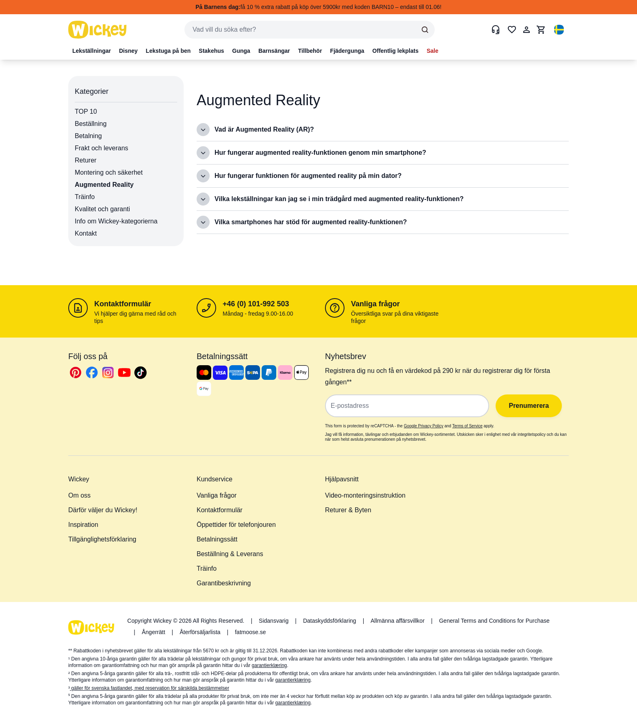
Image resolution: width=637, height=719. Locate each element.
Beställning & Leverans (230, 553)
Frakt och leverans (101, 148)
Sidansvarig (273, 620)
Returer (85, 160)
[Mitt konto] (526, 29)
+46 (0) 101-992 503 (256, 304)
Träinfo (85, 196)
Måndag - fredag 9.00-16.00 (258, 313)
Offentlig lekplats (396, 51)
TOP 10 (86, 111)
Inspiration (83, 524)
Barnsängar (274, 51)
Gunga (241, 51)
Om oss (79, 495)
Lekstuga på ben (168, 51)
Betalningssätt (217, 539)
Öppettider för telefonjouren (236, 524)
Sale (432, 51)
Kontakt (86, 233)
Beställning (90, 123)
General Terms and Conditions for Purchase (494, 620)
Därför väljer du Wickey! (102, 510)
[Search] (425, 30)
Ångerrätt (153, 632)
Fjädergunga (347, 51)
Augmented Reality (104, 184)
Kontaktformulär (122, 304)
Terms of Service (467, 426)
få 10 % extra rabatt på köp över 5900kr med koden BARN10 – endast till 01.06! (318, 7)
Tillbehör (310, 51)
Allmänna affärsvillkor (397, 620)
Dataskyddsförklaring (329, 620)
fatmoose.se (250, 632)
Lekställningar (91, 51)
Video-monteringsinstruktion (365, 495)
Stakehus (211, 51)
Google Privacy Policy (423, 426)
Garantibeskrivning (224, 583)
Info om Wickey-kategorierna (116, 221)
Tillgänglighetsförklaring (102, 539)
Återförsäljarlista (200, 632)
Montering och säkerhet (109, 172)
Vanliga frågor (375, 304)
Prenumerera (527, 405)
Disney (128, 51)
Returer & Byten (348, 510)
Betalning (88, 135)
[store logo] (97, 30)
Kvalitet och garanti (102, 209)
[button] (559, 30)
